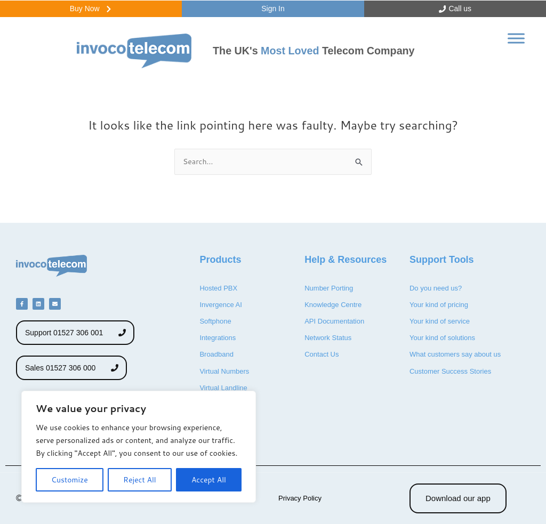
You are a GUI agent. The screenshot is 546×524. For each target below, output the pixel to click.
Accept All (208, 479)
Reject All (139, 479)
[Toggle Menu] (516, 46)
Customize (69, 479)
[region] (138, 447)
